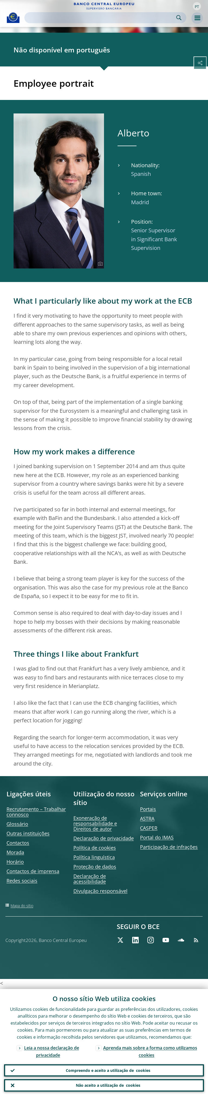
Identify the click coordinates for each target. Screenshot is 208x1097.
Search (178, 17)
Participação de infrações (169, 847)
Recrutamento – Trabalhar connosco (36, 812)
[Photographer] (99, 264)
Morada (15, 852)
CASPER (148, 828)
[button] (197, 6)
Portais (148, 809)
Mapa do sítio (22, 905)
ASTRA (147, 818)
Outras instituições (28, 833)
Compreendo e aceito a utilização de (108, 1069)
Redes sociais (21, 880)
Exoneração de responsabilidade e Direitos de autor (95, 823)
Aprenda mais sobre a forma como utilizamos (150, 1050)
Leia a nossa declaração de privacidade (51, 1050)
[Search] (101, 17)
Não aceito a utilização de (108, 1085)
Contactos (17, 843)
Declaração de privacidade (103, 838)
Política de (94, 847)
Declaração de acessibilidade (89, 879)
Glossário (17, 824)
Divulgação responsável (100, 891)
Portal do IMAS (157, 837)
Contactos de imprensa (32, 871)
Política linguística (94, 857)
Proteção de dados (94, 866)
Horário (15, 861)
